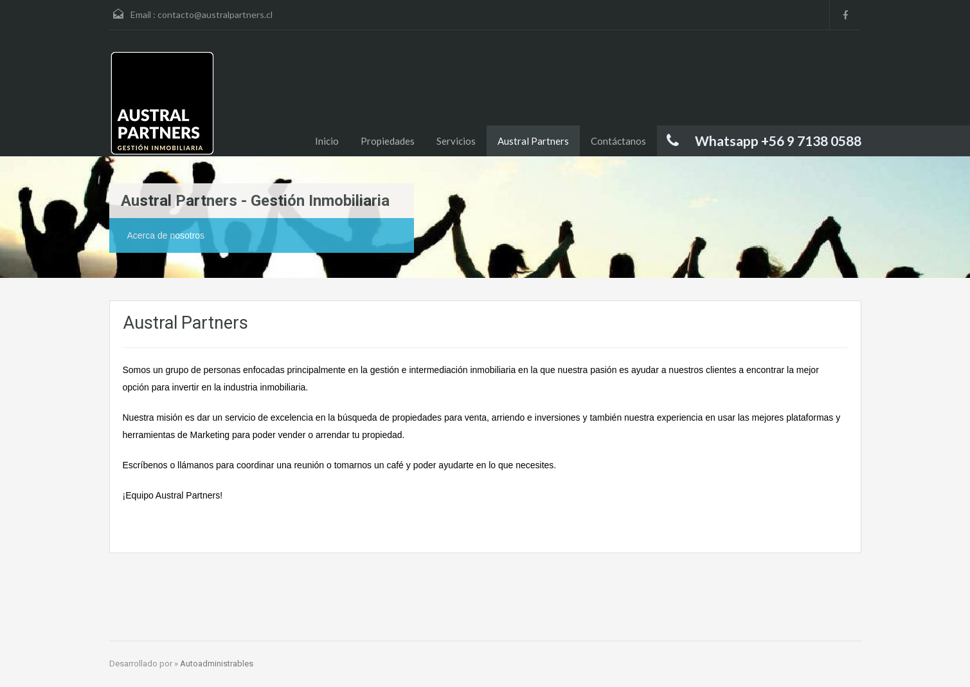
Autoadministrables (216, 663)
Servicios (456, 141)
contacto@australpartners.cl (215, 14)
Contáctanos (618, 141)
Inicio (327, 141)
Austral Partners (533, 141)
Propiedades (388, 141)
